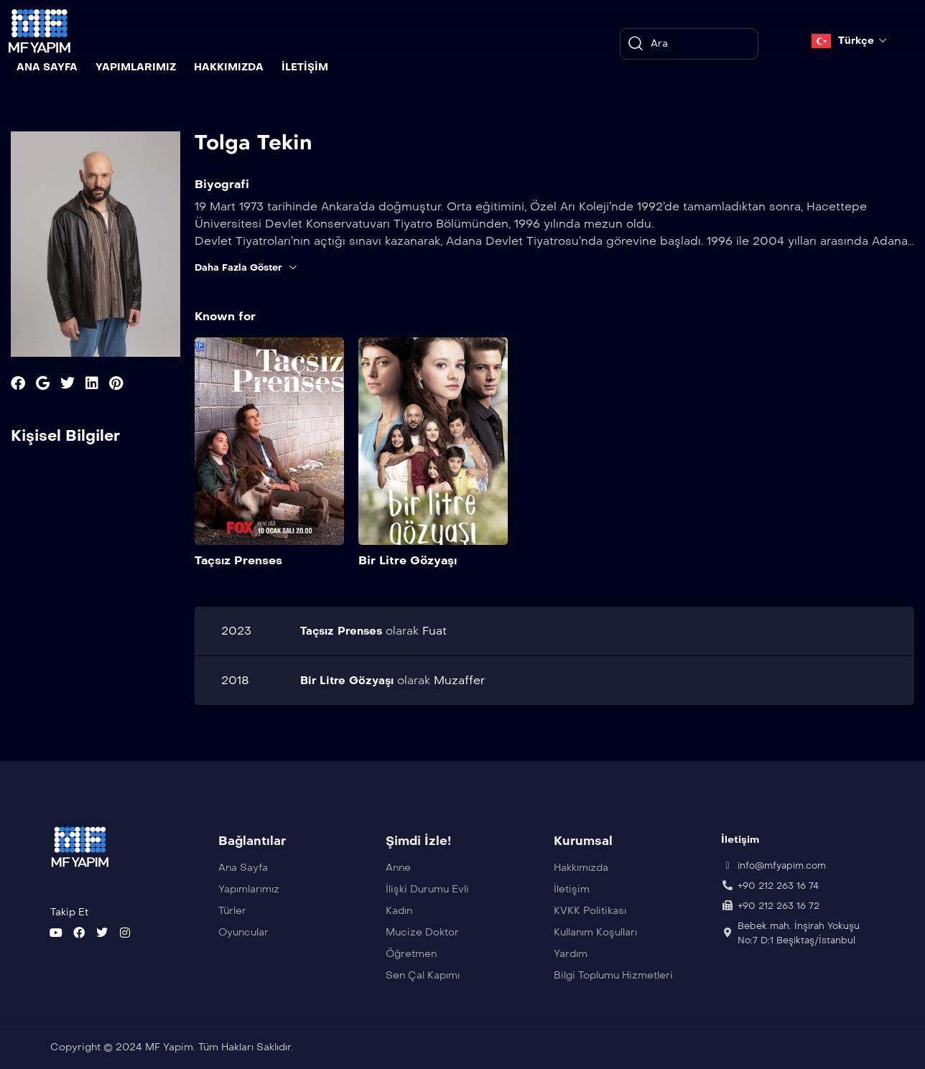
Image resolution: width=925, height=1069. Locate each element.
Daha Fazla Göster (249, 268)
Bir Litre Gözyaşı (407, 559)
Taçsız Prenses (238, 559)
